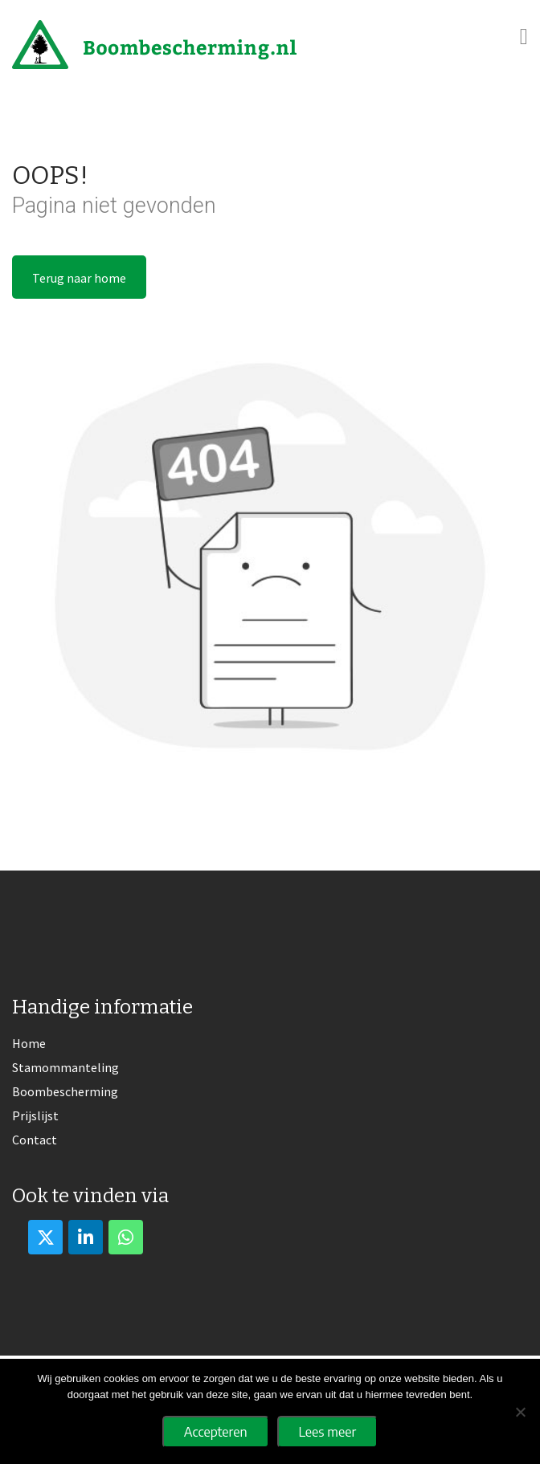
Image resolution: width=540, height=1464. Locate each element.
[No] (520, 1412)
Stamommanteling (65, 1067)
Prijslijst (35, 1115)
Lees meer (328, 1432)
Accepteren (216, 1432)
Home (29, 1043)
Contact (34, 1140)
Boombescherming (65, 1091)
